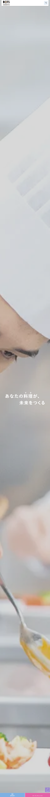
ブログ (47, 791)
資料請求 (12, 795)
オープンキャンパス (38, 795)
